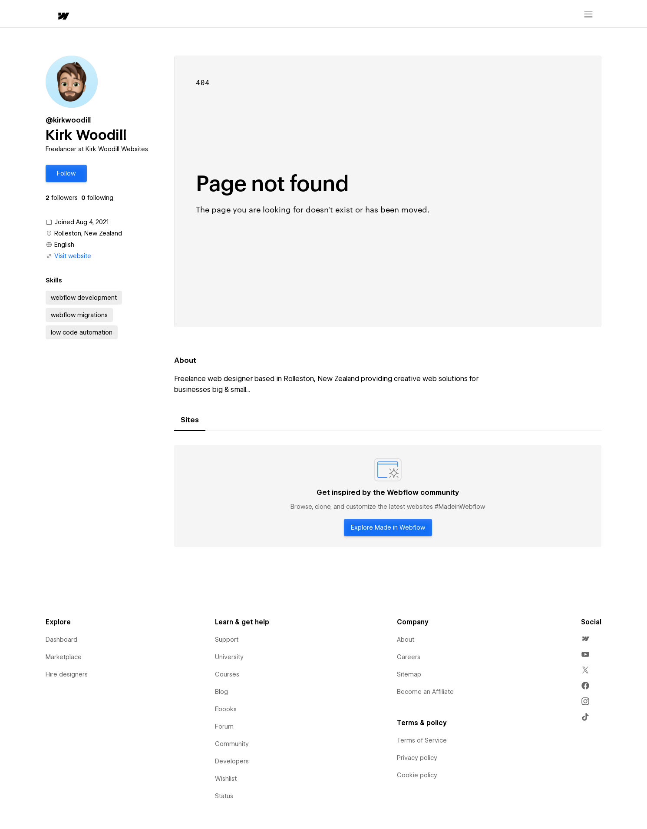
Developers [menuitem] (232, 761)
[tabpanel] (387, 496)
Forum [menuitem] (224, 726)
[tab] (189, 420)
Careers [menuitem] (408, 656)
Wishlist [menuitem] (226, 778)
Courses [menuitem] (227, 674)
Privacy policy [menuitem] (417, 757)
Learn (176, 14)
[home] (55, 14)
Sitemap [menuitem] (409, 674)
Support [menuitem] (226, 639)
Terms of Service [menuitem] (422, 740)
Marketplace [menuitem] (64, 656)
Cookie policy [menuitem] (417, 775)
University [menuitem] (229, 656)
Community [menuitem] (232, 743)
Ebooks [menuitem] (226, 709)
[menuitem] (585, 638)
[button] (88, 14)
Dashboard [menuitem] (61, 639)
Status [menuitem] (224, 796)
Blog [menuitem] (221, 691)
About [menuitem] (405, 639)
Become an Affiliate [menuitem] (425, 691)
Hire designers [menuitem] (67, 674)
